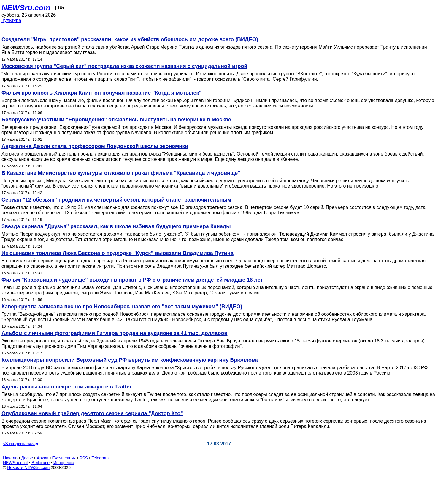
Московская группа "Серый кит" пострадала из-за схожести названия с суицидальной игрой (124, 66)
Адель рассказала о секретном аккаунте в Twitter (66, 387)
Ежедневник (64, 458)
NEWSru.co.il (15, 462)
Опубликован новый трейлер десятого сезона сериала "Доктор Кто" (92, 413)
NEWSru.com (25, 7)
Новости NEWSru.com (28, 467)
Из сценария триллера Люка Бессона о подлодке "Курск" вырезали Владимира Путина (117, 253)
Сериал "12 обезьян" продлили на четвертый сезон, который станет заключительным (116, 200)
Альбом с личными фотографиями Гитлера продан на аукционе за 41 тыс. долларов (114, 333)
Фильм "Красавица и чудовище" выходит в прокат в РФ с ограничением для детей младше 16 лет (132, 280)
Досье (27, 458)
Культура (11, 20)
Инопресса (63, 462)
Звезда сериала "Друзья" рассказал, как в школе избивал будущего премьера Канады (116, 226)
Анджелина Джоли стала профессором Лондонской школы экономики (94, 146)
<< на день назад (20, 443)
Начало (10, 458)
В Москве (40, 462)
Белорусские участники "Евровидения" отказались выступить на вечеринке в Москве (116, 120)
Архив (42, 458)
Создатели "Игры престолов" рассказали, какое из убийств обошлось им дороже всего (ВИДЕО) (129, 39)
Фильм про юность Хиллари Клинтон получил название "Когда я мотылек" (101, 93)
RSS (83, 458)
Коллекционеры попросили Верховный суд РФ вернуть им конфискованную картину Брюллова (129, 360)
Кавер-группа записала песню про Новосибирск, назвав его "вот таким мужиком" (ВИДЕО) (121, 307)
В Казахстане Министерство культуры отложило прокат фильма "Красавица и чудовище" (120, 173)
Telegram (100, 458)
